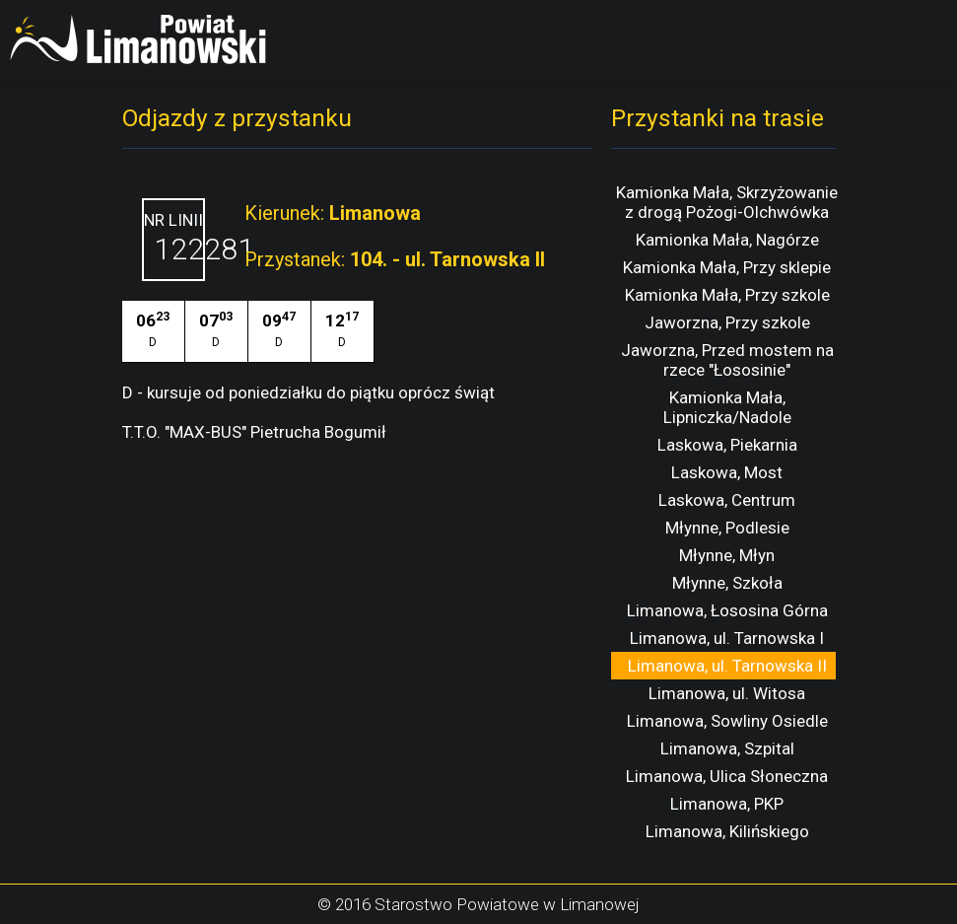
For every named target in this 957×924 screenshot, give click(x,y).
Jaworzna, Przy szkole (727, 322)
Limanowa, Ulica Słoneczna (727, 776)
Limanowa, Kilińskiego (727, 831)
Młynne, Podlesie (727, 527)
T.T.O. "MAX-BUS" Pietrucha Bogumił (254, 432)
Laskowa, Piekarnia (727, 445)
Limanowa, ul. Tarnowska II (727, 665)
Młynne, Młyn (727, 555)
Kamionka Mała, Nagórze (727, 239)
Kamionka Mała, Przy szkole (727, 295)
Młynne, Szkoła (727, 583)
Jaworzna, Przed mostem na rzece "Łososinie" (727, 360)
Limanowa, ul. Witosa (727, 693)
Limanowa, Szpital (727, 748)
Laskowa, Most (727, 472)
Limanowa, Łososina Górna (727, 610)
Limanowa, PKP (727, 804)
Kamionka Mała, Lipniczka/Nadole (727, 407)
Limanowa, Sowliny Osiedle (727, 721)
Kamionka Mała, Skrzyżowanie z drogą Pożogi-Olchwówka (727, 202)
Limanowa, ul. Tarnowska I (727, 638)
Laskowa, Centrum (726, 500)
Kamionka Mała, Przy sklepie (727, 267)
